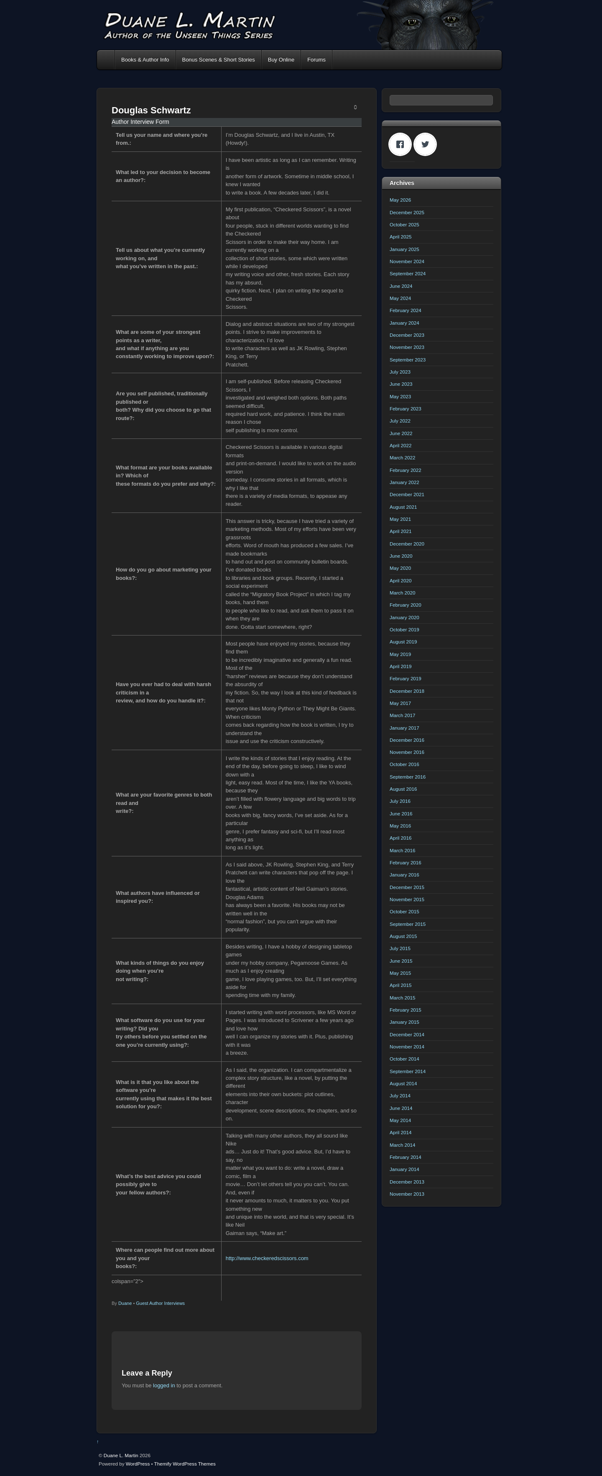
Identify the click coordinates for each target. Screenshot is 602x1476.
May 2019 (400, 654)
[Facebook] (402, 144)
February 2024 (405, 310)
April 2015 (401, 985)
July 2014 (400, 1095)
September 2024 (408, 273)
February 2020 (405, 604)
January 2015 (404, 1022)
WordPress (138, 1463)
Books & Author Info (145, 59)
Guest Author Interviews (160, 1303)
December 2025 (407, 212)
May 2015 (400, 973)
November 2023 (407, 347)
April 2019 (401, 666)
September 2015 (408, 924)
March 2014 (403, 1145)
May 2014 (400, 1120)
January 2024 (404, 322)
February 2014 (405, 1157)
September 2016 (408, 776)
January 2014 (404, 1169)
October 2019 (404, 629)
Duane (125, 1303)
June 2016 (401, 813)
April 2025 (401, 236)
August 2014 (403, 1083)
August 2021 (403, 507)
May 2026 (400, 199)
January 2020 (404, 617)
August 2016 (403, 789)
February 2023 (405, 408)
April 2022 (401, 445)
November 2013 (407, 1194)
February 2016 (405, 862)
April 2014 (401, 1132)
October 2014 (404, 1058)
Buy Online (281, 59)
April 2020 (401, 580)
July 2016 (400, 801)
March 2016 (403, 850)
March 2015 (403, 997)
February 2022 (405, 470)
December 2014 (407, 1034)
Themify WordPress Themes (185, 1463)
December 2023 (407, 335)
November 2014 (407, 1046)
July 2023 (400, 371)
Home (106, 59)
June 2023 (401, 384)
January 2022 (404, 482)
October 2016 (404, 764)
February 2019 (405, 678)
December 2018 (407, 691)
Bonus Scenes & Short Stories (218, 59)
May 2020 (400, 568)
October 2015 (404, 911)
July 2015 (400, 948)
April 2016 (401, 837)
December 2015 (407, 887)
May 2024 (400, 298)
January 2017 (404, 727)
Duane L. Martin (121, 1455)
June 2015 (401, 961)
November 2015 (407, 899)
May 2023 (400, 396)
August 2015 (403, 936)
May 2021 (400, 519)
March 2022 (403, 457)
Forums (316, 59)
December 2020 (407, 543)
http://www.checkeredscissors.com (267, 1258)
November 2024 (407, 261)
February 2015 (405, 1009)
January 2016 (404, 874)
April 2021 (401, 531)
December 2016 (407, 740)
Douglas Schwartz (151, 110)
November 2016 (407, 752)
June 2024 (401, 286)
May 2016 (400, 825)
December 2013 (407, 1181)
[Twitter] (427, 144)
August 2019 (403, 641)
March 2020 (403, 592)
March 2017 (403, 715)
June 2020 (401, 556)
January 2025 (404, 249)
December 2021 (407, 494)
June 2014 (401, 1108)
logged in (164, 1385)
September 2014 (408, 1071)
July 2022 (400, 420)
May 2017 (400, 703)
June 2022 (401, 433)
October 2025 (404, 224)
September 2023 (408, 359)
